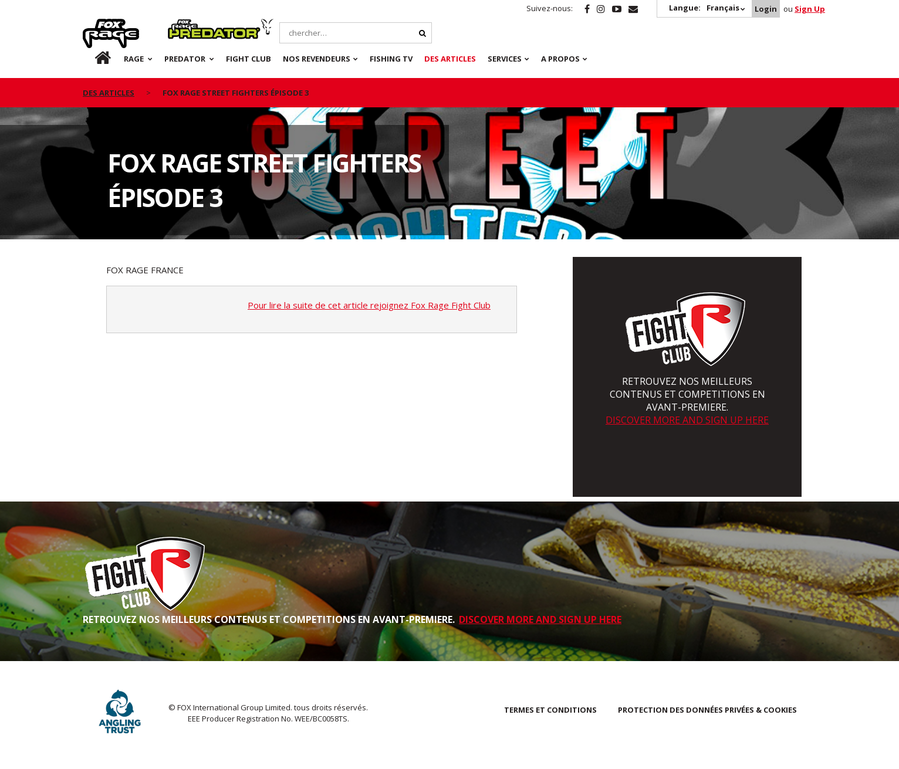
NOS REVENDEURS (316, 58)
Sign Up (810, 9)
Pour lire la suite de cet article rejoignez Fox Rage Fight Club (369, 305)
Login (766, 9)
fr (93, 58)
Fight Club (248, 58)
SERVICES (505, 58)
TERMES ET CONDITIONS (550, 709)
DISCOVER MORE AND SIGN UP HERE (687, 420)
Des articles (450, 58)
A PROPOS (560, 58)
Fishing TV (391, 58)
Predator (187, 25)
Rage (94, 25)
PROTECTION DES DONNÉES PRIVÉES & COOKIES (707, 709)
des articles (108, 92)
